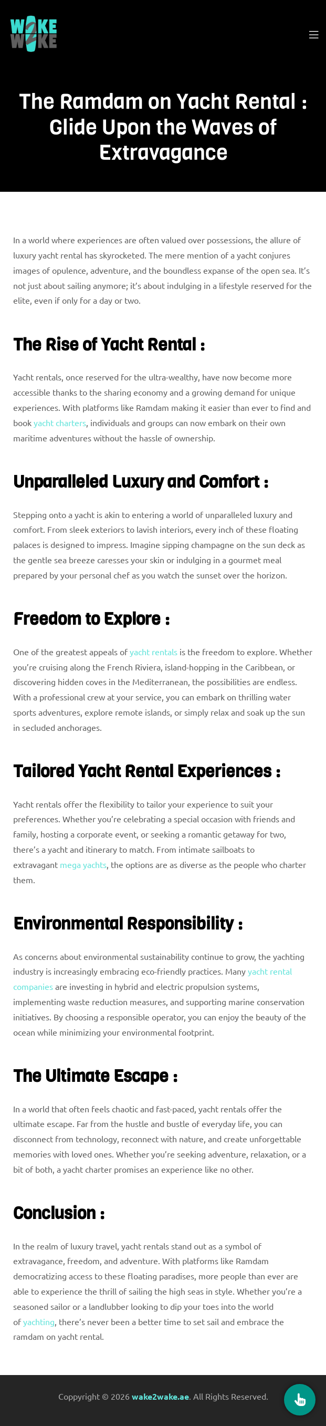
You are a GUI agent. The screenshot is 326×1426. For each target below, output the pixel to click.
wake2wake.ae (160, 1396)
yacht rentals (153, 651)
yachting (39, 1321)
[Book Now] (300, 1399)
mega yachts (83, 864)
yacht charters (60, 422)
